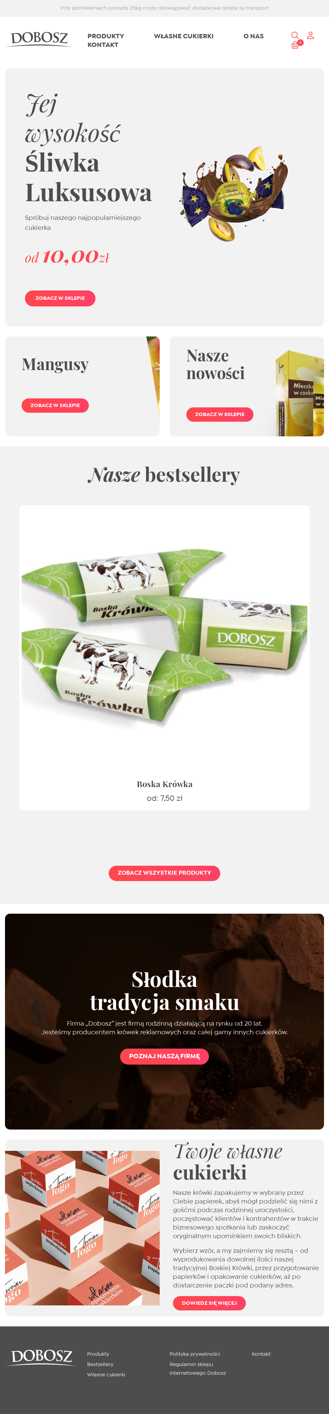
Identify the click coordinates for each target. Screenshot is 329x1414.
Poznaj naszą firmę (164, 1056)
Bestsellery (100, 1364)
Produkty (105, 36)
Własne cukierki (184, 36)
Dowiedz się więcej (209, 1303)
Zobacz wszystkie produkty (164, 873)
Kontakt (102, 45)
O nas (254, 36)
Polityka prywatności (195, 1354)
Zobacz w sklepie (55, 405)
